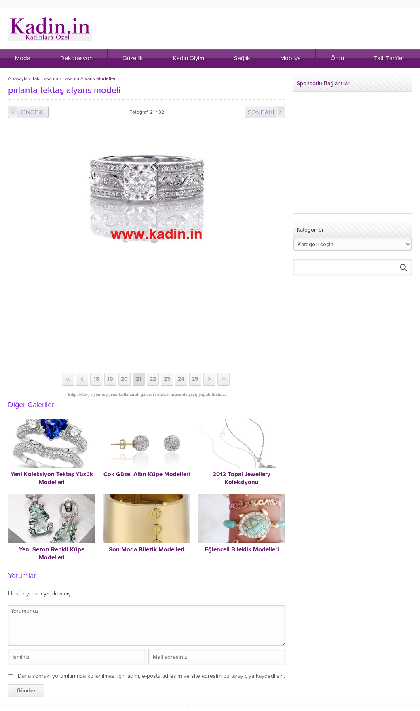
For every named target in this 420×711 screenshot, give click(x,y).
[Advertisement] (147, 308)
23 (167, 379)
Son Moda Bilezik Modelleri (146, 549)
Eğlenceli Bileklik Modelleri (242, 549)
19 (110, 379)
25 (195, 379)
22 (153, 379)
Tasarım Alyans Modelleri (90, 78)
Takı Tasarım (45, 78)
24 (181, 379)
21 (138, 379)
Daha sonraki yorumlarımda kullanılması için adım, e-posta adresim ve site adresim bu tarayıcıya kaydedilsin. (151, 676)
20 (124, 379)
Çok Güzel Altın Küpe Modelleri (146, 474)
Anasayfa (17, 78)
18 (96, 379)
